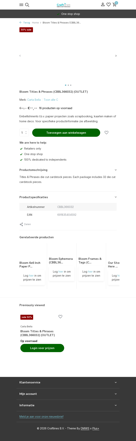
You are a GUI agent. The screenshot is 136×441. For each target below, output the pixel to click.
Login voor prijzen (42, 348)
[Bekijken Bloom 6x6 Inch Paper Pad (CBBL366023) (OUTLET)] (32, 252)
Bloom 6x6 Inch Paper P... (29, 265)
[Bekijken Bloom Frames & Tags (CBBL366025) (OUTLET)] (91, 250)
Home (37, 22)
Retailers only (30, 148)
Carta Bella (34, 99)
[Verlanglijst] (108, 4)
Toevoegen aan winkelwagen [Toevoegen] (66, 132)
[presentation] (20, 55)
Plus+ (95, 428)
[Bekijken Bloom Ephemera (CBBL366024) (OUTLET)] (61, 250)
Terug (24, 22)
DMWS (85, 428)
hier (31, 275)
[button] (65, 85)
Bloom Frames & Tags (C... (90, 261)
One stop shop (31, 154)
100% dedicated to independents (42, 159)
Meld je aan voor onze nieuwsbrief (41, 416)
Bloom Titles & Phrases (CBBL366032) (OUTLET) (37, 333)
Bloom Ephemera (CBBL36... (61, 261)
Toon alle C (51, 99)
